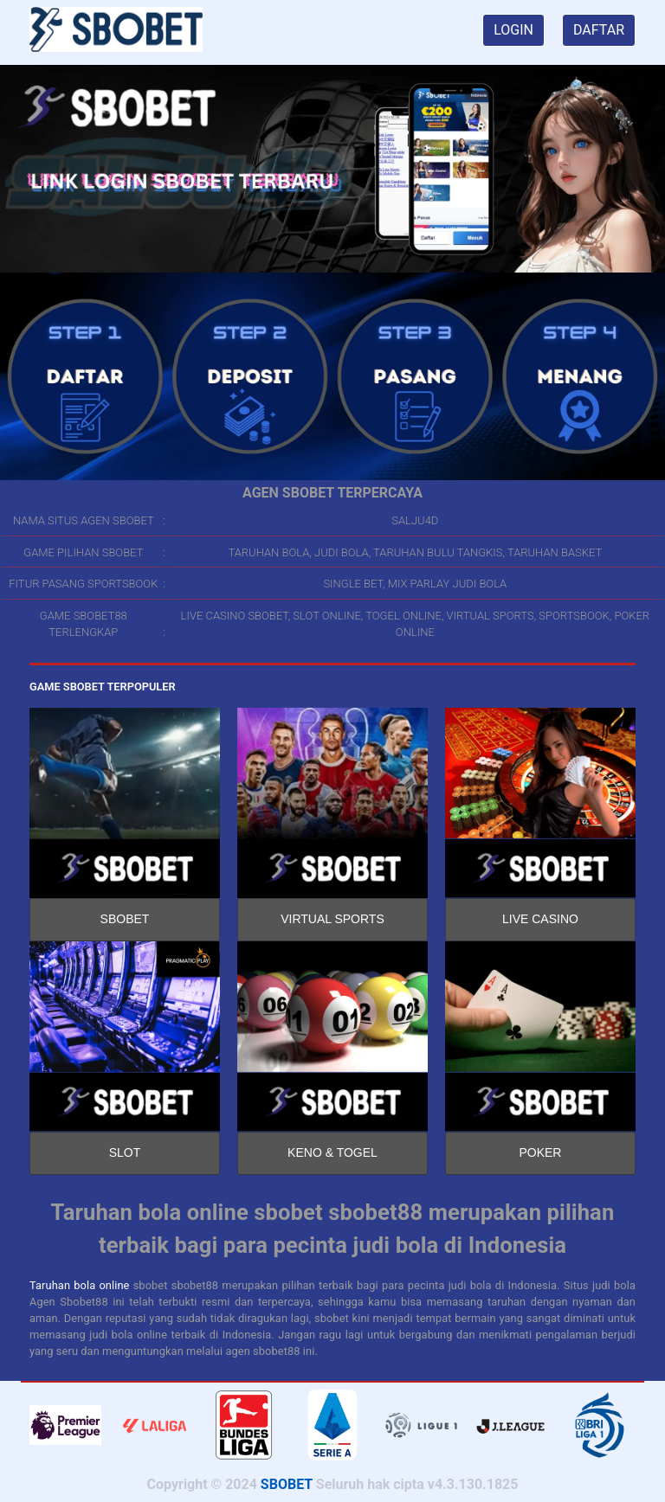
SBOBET (125, 919)
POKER (540, 1152)
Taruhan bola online (79, 1285)
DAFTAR (598, 30)
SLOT (125, 1152)
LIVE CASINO (540, 919)
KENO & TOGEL (332, 1152)
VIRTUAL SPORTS (332, 919)
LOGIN (513, 30)
